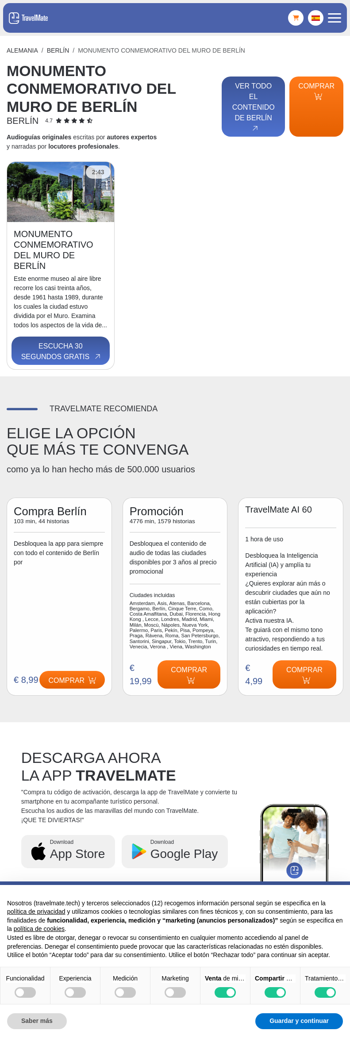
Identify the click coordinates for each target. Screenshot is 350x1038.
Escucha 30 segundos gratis (61, 351)
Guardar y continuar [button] (299, 1020)
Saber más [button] (37, 1020)
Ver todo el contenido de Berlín (253, 107)
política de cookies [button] (39, 928)
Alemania (22, 50)
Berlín (58, 50)
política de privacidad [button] (36, 911)
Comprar (316, 91)
